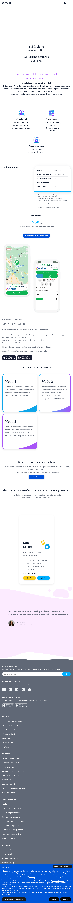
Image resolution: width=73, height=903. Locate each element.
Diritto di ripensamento (11, 813)
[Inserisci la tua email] (33, 675)
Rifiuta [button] (54, 899)
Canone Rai (6, 780)
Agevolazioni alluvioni (10, 839)
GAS (43, 596)
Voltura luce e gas (8, 863)
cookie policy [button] (64, 875)
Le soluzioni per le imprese (12, 730)
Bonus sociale (7, 854)
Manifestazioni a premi (10, 776)
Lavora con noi (7, 743)
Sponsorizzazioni (8, 784)
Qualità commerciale (10, 859)
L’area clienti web (8, 734)
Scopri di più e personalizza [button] (14, 899)
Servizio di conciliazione (11, 817)
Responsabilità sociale (10, 763)
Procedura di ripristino (10, 826)
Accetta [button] (65, 899)
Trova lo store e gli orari (11, 759)
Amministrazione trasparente (13, 772)
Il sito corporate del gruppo (12, 722)
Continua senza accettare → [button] (62, 866)
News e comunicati (9, 767)
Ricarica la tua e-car (9, 850)
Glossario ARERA (8, 793)
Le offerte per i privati (10, 726)
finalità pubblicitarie (58, 881)
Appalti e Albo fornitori (10, 739)
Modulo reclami (8, 804)
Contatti (5, 747)
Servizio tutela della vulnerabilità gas (15, 789)
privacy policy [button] (59, 871)
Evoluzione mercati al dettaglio (14, 822)
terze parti (32, 877)
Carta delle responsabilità (11, 834)
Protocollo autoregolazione (12, 830)
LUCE (29, 596)
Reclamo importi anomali (11, 809)
